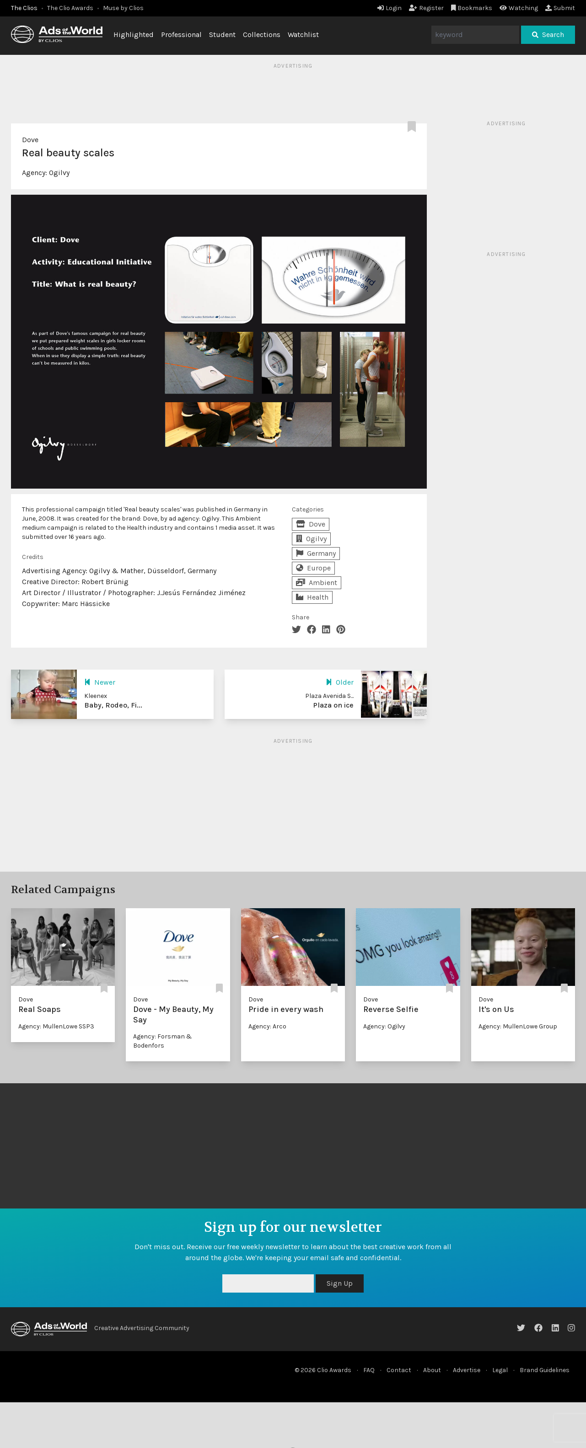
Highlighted (133, 34)
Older (340, 682)
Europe (313, 568)
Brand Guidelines (545, 1370)
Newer (99, 682)
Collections (261, 34)
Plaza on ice (333, 705)
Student (222, 34)
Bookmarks (472, 8)
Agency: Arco (267, 1026)
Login (389, 8)
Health (312, 597)
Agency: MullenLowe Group (517, 1026)
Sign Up (340, 1283)
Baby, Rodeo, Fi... (113, 705)
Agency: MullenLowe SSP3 (56, 1026)
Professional (181, 34)
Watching (519, 8)
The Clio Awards (70, 8)
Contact (399, 1370)
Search (548, 34)
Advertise (466, 1370)
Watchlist (303, 34)
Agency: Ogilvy (384, 1026)
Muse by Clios (123, 8)
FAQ (369, 1370)
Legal (500, 1370)
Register (426, 8)
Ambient (316, 582)
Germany (316, 553)
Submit (560, 8)
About (432, 1370)
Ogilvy (59, 172)
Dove (30, 139)
